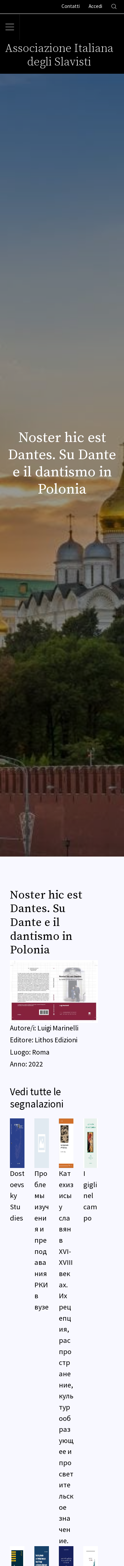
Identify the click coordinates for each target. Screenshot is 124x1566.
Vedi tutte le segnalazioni (36, 1097)
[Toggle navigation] (10, 27)
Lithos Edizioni (56, 1039)
